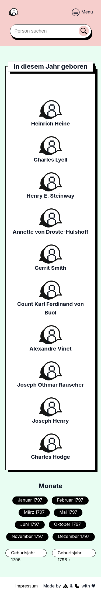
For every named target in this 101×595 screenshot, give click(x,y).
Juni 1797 (29, 524)
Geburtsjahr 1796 (23, 553)
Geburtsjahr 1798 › (70, 553)
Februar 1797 (70, 500)
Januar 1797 (30, 500)
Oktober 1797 (67, 524)
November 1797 (27, 536)
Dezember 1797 (73, 536)
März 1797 (34, 512)
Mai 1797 (68, 512)
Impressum (26, 586)
